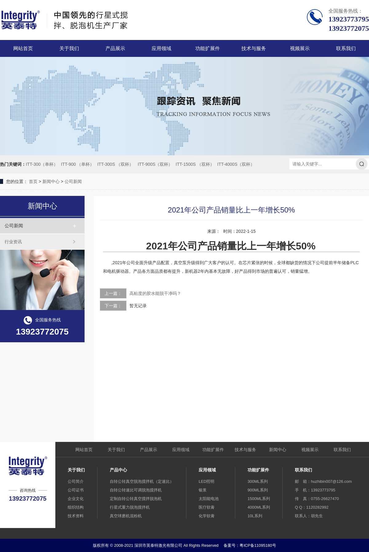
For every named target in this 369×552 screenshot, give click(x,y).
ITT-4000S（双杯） (236, 164)
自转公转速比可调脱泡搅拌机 (136, 490)
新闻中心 (51, 181)
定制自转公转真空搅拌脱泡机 (136, 498)
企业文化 (76, 498)
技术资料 (76, 516)
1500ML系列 (259, 498)
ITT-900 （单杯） (77, 164)
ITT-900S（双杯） (155, 164)
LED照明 (206, 481)
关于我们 (69, 48)
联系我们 (346, 48)
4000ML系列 (259, 507)
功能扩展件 (207, 48)
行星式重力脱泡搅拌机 (130, 507)
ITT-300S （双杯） (115, 164)
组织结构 (76, 507)
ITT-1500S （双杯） (195, 164)
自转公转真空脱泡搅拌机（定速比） (142, 481)
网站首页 (23, 48)
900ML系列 (258, 490)
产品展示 (115, 48)
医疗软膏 (207, 507)
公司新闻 (73, 181)
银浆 (203, 490)
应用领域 (161, 48)
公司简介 (76, 481)
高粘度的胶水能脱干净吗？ (155, 293)
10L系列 (255, 516)
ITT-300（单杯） (42, 164)
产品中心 (118, 469)
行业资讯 (13, 241)
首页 (33, 181)
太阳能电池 (209, 498)
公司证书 (76, 490)
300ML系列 (258, 481)
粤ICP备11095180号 (258, 545)
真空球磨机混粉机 (126, 516)
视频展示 (300, 48)
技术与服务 (253, 48)
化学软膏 (207, 516)
